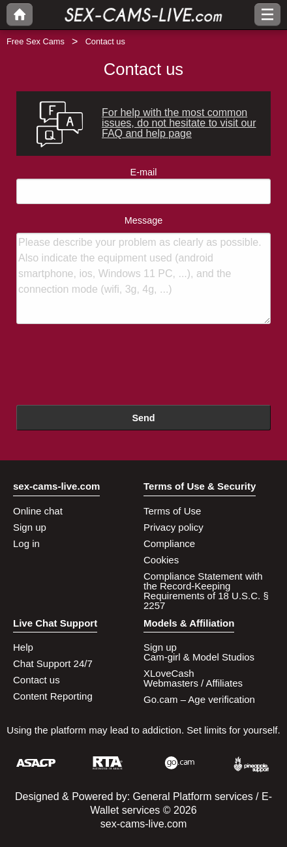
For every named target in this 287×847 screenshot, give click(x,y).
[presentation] (115, 366)
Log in (26, 543)
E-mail (143, 185)
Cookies (161, 559)
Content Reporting (53, 696)
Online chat (38, 510)
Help (23, 647)
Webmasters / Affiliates (193, 683)
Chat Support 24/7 (53, 663)
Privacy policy (174, 527)
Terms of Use (172, 510)
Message (143, 270)
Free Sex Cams (36, 41)
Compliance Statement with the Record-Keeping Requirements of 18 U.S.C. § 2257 (206, 591)
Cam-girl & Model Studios (199, 656)
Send (143, 418)
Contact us (36, 679)
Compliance (169, 543)
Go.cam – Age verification (199, 699)
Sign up (29, 527)
